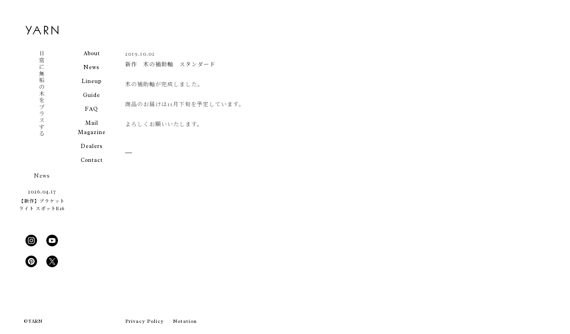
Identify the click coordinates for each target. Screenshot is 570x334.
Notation (185, 321)
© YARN (33, 321)
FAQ (91, 109)
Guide (91, 95)
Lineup (91, 81)
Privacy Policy (144, 321)
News (91, 67)
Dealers (92, 146)
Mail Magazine (92, 127)
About (91, 53)
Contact (92, 160)
